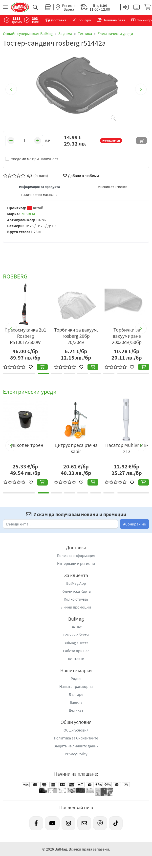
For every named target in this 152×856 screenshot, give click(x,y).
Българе (76, 694)
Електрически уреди (115, 33)
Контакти (76, 658)
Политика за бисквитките (76, 737)
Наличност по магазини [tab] (39, 194)
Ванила (76, 702)
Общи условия (76, 730)
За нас (76, 626)
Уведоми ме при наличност (34, 158)
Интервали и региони (76, 563)
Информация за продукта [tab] (39, 186)
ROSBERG (29, 213)
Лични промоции (76, 607)
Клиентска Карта (76, 591)
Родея (76, 678)
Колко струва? (76, 599)
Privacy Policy (76, 753)
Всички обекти (76, 634)
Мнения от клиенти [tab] (112, 186)
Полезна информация (76, 555)
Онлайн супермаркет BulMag (28, 33)
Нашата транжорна (76, 686)
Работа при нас (76, 650)
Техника (85, 33)
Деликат (76, 710)
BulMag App (76, 583)
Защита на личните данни (76, 745)
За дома (65, 33)
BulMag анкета (76, 642)
